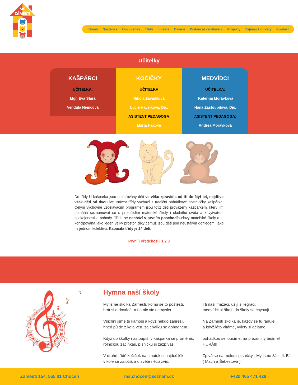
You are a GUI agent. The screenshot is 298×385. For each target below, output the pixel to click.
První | (134, 241)
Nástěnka (110, 29)
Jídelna (163, 29)
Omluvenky (131, 29)
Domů (93, 29)
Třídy (149, 29)
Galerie (179, 29)
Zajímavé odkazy (258, 29)
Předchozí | (150, 241)
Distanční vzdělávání (206, 29)
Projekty (234, 29)
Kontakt (282, 29)
